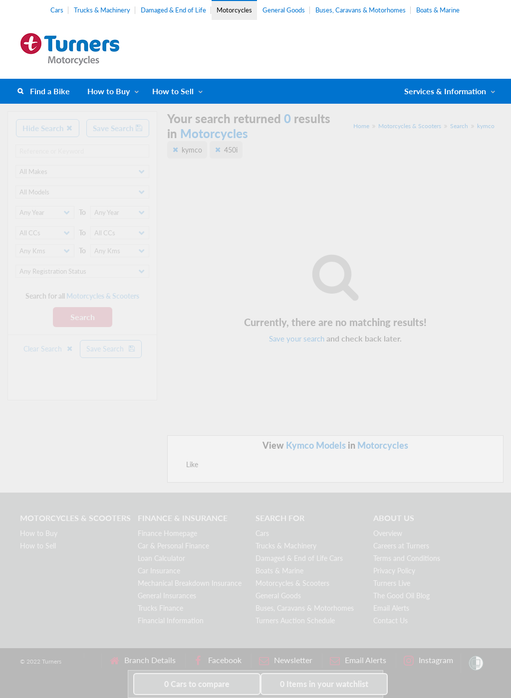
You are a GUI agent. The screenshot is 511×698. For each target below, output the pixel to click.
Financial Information (171, 620)
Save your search (296, 338)
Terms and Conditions (406, 558)
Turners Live (391, 583)
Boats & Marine (438, 10)
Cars (56, 10)
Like (192, 464)
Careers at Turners (401, 545)
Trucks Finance (160, 608)
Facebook (217, 660)
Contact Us (390, 620)
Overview (387, 533)
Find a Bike (50, 91)
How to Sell (173, 91)
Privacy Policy (394, 570)
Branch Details (142, 660)
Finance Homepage (167, 533)
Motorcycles (234, 10)
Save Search (118, 128)
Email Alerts (391, 608)
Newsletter (285, 660)
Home (361, 126)
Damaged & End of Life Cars (299, 558)
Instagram (428, 660)
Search (82, 317)
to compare (197, 684)
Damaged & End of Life (173, 10)
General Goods (283, 10)
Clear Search (48, 349)
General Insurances (167, 595)
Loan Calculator (161, 558)
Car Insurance (159, 570)
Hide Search (47, 128)
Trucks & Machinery (102, 10)
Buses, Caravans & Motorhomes (360, 10)
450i (231, 150)
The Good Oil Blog (401, 595)
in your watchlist (324, 684)
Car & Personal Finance (173, 545)
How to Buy (108, 91)
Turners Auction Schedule (295, 620)
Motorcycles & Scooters (409, 126)
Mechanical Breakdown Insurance (190, 583)
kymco (486, 126)
